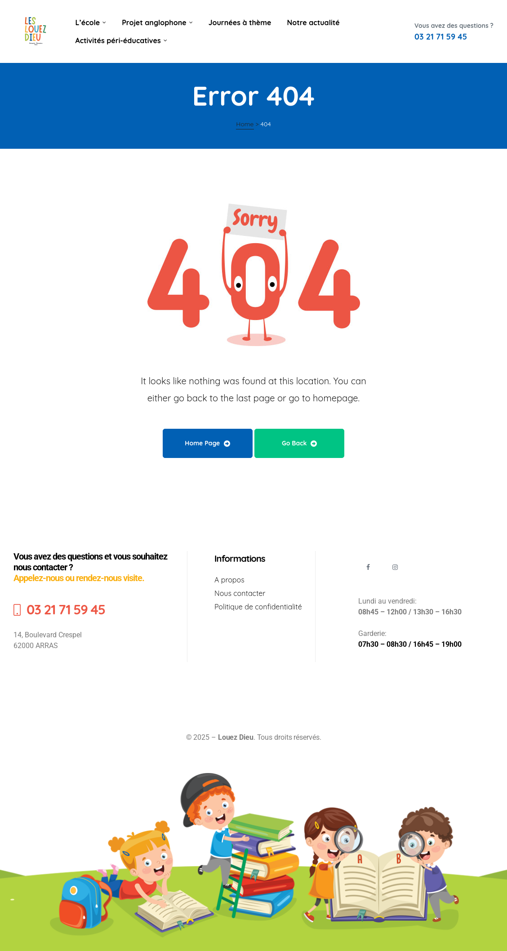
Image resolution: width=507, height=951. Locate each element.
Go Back (299, 443)
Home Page (207, 443)
